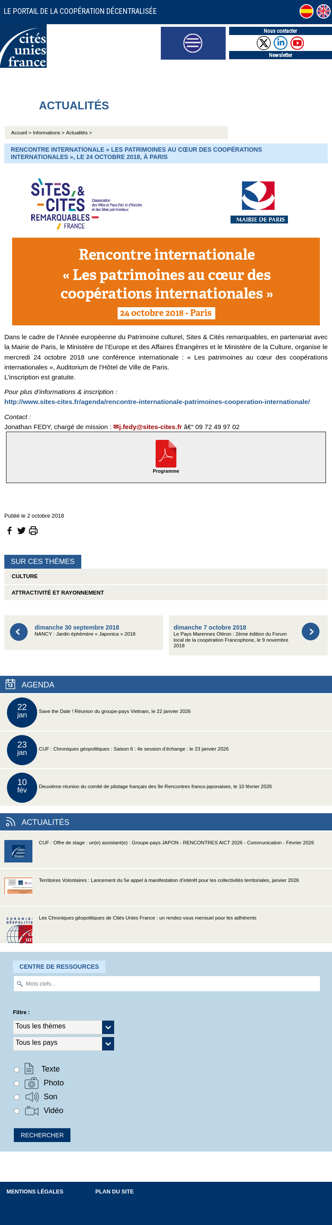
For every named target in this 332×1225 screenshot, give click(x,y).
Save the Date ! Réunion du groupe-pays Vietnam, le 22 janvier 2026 (99, 712)
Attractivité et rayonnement (56, 592)
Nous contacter (280, 31)
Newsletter (280, 55)
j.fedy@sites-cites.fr (150, 426)
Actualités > (79, 132)
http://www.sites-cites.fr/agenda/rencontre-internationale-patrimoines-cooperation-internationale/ (157, 401)
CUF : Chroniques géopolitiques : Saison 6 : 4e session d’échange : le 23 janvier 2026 (118, 750)
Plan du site (115, 1191)
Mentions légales (35, 1191)
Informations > (48, 132)
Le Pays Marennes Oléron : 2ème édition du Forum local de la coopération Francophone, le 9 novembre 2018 (230, 636)
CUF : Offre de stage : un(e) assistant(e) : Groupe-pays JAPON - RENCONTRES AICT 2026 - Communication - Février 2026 (159, 854)
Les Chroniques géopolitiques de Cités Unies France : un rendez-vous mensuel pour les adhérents (130, 929)
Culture (23, 576)
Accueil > (22, 132)
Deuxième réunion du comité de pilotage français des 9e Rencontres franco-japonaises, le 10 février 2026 (139, 788)
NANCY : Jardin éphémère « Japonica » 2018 (85, 630)
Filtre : (21, 1012)
